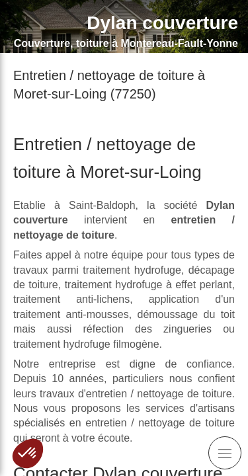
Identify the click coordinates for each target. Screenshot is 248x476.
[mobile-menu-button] (224, 452)
